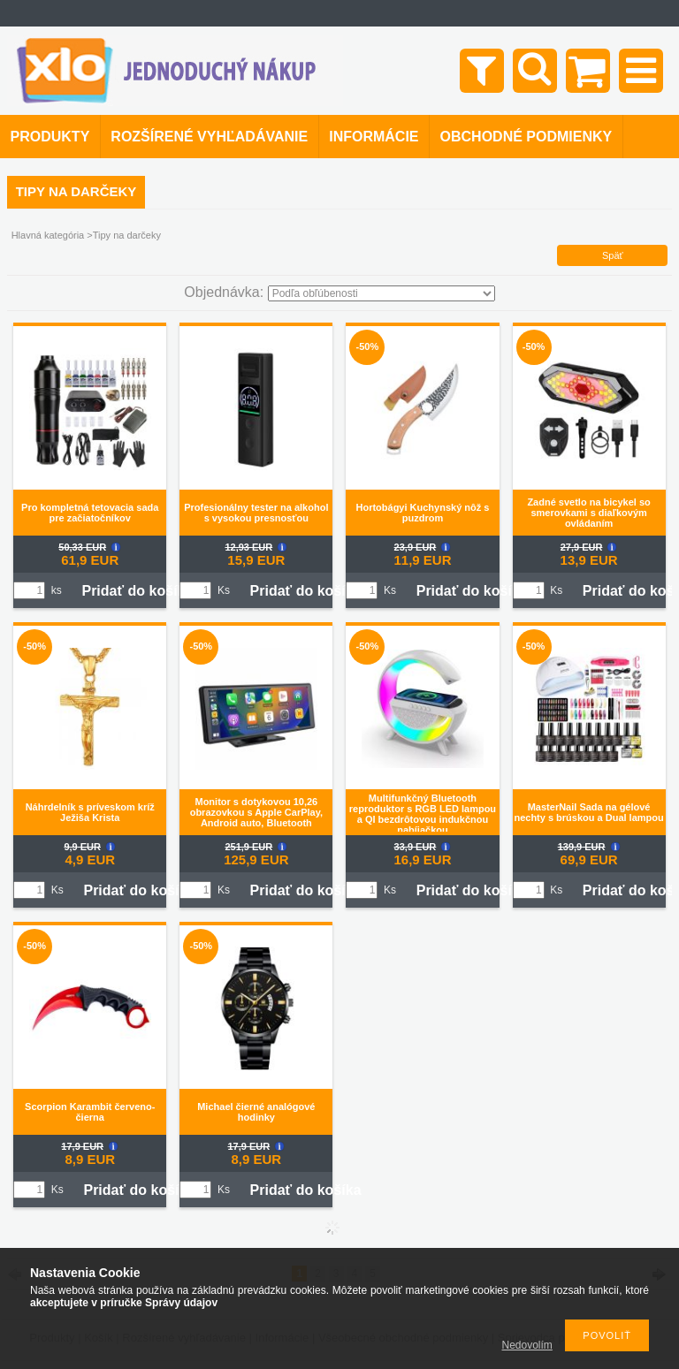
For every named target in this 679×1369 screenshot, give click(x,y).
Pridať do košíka (137, 590)
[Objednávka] (381, 293)
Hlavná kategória (48, 235)
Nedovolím (527, 1345)
